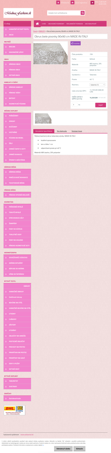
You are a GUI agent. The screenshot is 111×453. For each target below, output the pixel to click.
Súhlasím (79, 448)
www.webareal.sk (26, 434)
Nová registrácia (81, 2)
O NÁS (44, 24)
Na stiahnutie (62, 131)
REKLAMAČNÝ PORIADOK (75, 24)
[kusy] (74, 105)
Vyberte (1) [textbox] (95, 84)
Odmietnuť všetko (62, 448)
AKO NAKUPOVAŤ (90, 24)
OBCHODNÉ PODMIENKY (56, 24)
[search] (83, 13)
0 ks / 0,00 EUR (100, 1)
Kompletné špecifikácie (43, 131)
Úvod (35, 31)
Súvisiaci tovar (77, 131)
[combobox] (97, 84)
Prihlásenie (65, 2)
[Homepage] (38, 23)
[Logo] (18, 12)
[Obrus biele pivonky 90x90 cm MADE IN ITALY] (42, 113)
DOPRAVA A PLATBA (43, 29)
